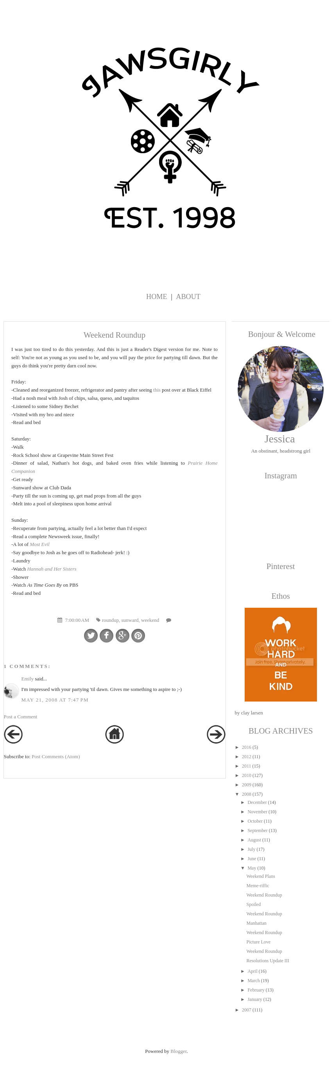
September (257, 830)
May (251, 868)
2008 (246, 794)
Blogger (178, 1051)
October (255, 821)
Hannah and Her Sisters (51, 569)
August (254, 840)
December (257, 802)
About (188, 297)
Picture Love (258, 942)
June (251, 858)
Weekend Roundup (264, 895)
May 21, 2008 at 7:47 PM (55, 700)
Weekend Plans (260, 876)
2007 (246, 1010)
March (253, 980)
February (255, 990)
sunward (129, 620)
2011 (246, 766)
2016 (246, 747)
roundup (110, 620)
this (157, 390)
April (252, 971)
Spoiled (253, 904)
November (257, 811)
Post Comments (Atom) (56, 756)
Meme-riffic (257, 885)
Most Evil (39, 544)
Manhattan (256, 923)
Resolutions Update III (267, 960)
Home (156, 297)
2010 (246, 775)
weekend (150, 620)
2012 (246, 756)
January (254, 999)
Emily (27, 679)
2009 (246, 785)
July (251, 849)
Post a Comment (21, 717)
